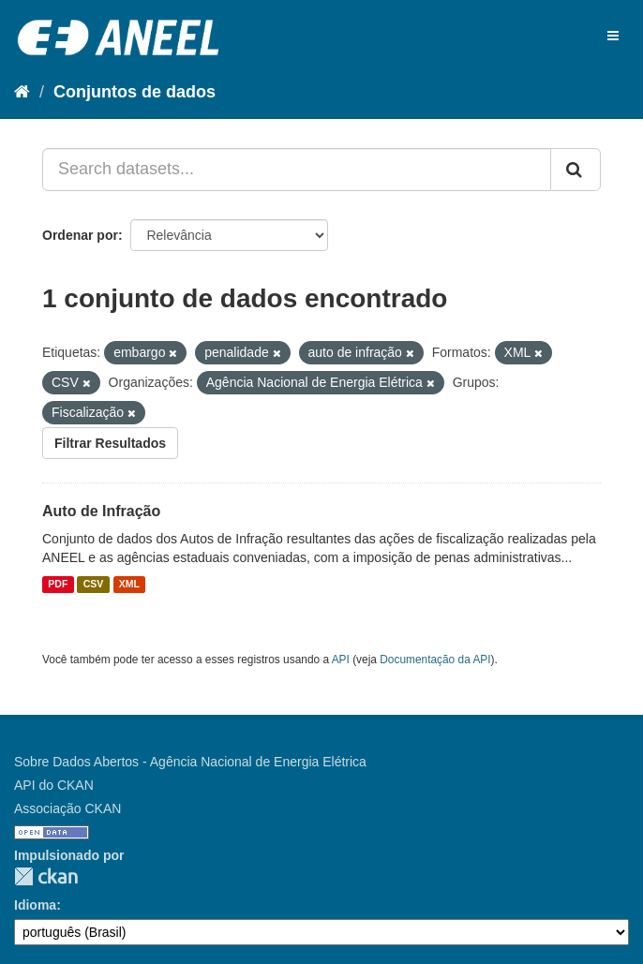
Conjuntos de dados (134, 91)
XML (129, 584)
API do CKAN (54, 785)
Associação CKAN (67, 808)
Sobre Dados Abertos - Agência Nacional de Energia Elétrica (190, 761)
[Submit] (575, 169)
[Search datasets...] (296, 169)
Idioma (35, 904)
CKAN (46, 876)
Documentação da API (435, 659)
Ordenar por (80, 235)
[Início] (22, 91)
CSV (93, 584)
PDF (57, 584)
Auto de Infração (101, 511)
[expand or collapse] (613, 35)
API (341, 659)
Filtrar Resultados (110, 443)
